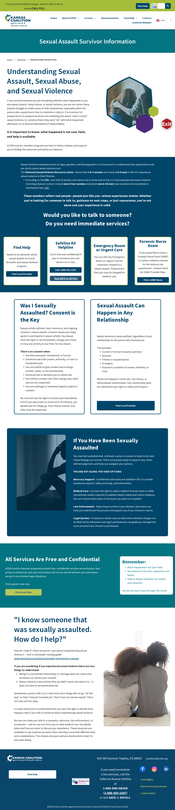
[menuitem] (53, 18)
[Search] (168, 6)
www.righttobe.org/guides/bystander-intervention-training (46, 658)
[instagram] (154, 769)
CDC (47, 187)
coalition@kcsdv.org (157, 758)
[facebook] (142, 769)
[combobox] (161, 6)
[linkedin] (166, 769)
